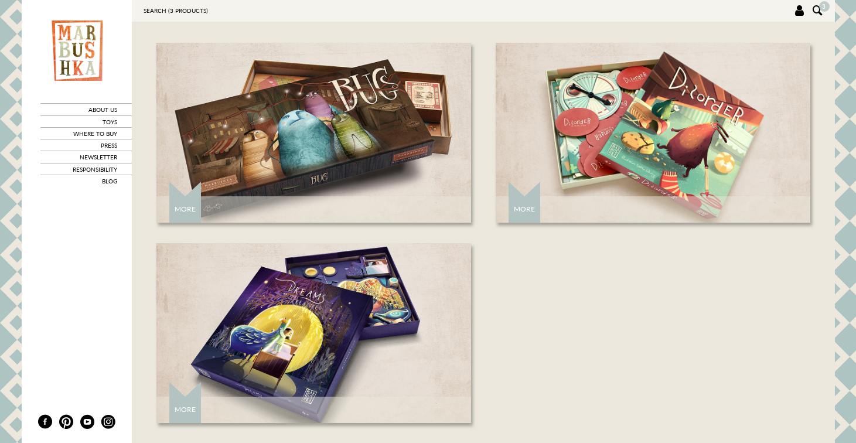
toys (110, 121)
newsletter (98, 157)
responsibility (95, 169)
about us (102, 109)
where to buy (95, 133)
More (185, 209)
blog (109, 181)
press (109, 145)
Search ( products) (176, 10)
